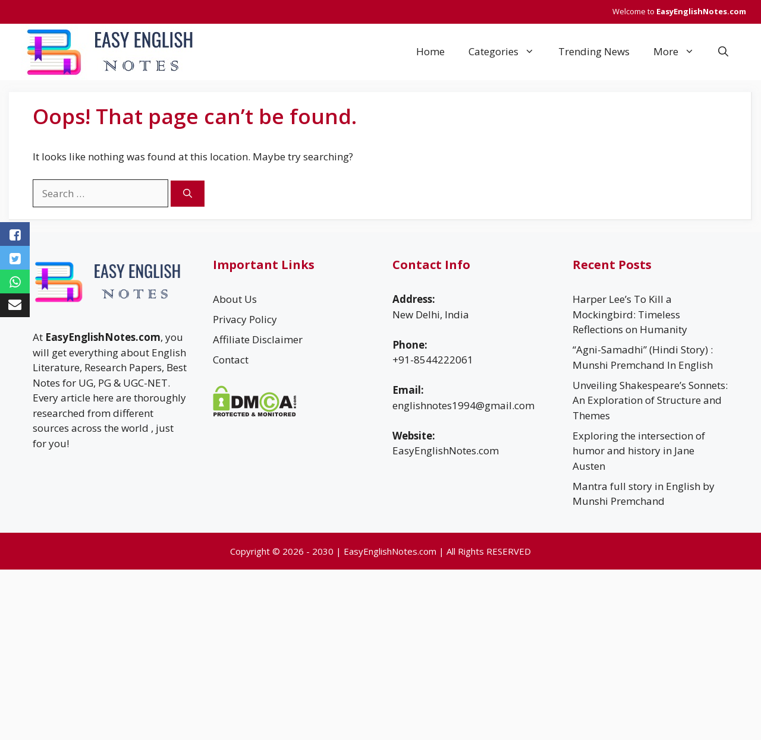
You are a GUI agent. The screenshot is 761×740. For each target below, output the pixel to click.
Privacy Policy (245, 319)
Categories (507, 51)
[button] (723, 51)
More (679, 51)
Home (430, 51)
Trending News (594, 51)
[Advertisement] (356, 653)
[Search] (188, 194)
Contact (231, 359)
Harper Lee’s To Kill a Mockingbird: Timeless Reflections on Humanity (630, 314)
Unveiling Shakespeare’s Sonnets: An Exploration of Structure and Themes (650, 400)
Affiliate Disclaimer (258, 339)
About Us (235, 299)
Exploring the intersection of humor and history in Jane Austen (639, 451)
